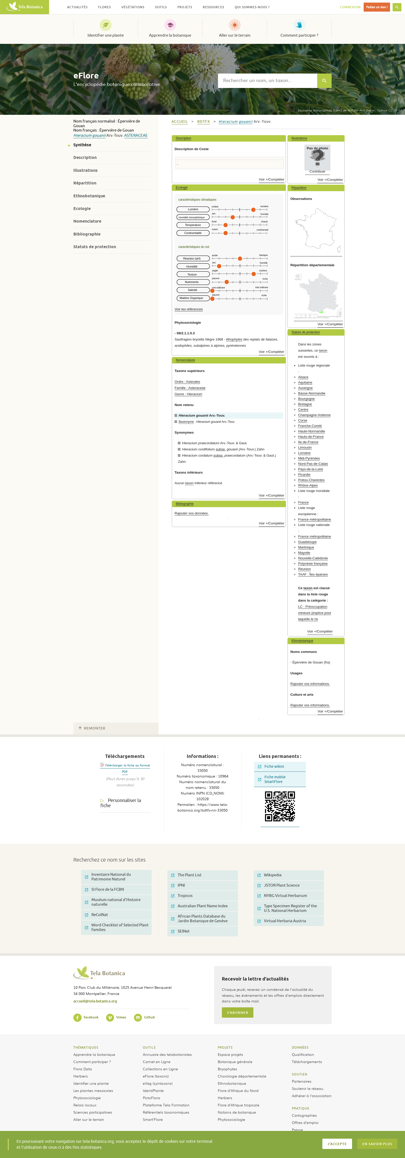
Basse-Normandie (311, 393)
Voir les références (189, 309)
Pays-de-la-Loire (310, 469)
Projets (225, 1047)
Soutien (299, 1074)
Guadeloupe (307, 542)
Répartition (84, 183)
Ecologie (82, 208)
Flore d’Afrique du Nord (238, 1090)
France (303, 502)
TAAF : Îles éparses (313, 574)
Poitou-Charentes (311, 480)
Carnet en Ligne (156, 1061)
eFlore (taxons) (156, 1076)
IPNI (178, 885)
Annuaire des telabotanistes (167, 1054)
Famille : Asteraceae (190, 388)
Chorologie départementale (242, 1076)
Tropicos (182, 895)
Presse (297, 1129)
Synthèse (82, 144)
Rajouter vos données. (192, 513)
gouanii (99, 135)
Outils (149, 1047)
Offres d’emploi (305, 1122)
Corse (302, 420)
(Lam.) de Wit (325, 110)
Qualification (303, 1054)
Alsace (303, 377)
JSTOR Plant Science (279, 885)
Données (300, 1047)
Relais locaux (84, 1104)
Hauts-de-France (311, 437)
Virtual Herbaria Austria (282, 921)
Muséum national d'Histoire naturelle (113, 902)
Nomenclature (87, 221)
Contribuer (317, 171)
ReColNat (96, 914)
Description (85, 157)
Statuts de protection (94, 246)
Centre (303, 409)
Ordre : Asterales (187, 382)
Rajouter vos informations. (310, 684)
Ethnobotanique (89, 195)
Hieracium (82, 135)
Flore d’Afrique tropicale (238, 1104)
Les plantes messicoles (93, 1090)
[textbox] (267, 81)
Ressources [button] (213, 7)
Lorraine (304, 453)
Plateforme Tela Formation (166, 1104)
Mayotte (304, 553)
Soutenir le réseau (307, 1088)
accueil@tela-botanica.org (95, 1001)
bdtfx (203, 121)
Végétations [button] (132, 7)
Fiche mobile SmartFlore (272, 779)
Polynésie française (313, 563)
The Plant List (186, 875)
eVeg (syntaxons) (158, 1083)
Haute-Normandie (311, 431)
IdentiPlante (153, 1090)
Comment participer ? (299, 35)
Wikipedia (270, 875)
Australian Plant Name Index (199, 906)
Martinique (306, 547)
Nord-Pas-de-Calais (313, 464)
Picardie (304, 474)
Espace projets (230, 1054)
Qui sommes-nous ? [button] (252, 7)
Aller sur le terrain (235, 35)
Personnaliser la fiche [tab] (120, 803)
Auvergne (305, 388)
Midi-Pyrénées (309, 458)
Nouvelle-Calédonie (313, 558)
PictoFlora (151, 1097)
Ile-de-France (308, 442)
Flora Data (82, 1068)
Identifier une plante (106, 35)
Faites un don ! (376, 7)
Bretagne (305, 404)
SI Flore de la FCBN (104, 889)
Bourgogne (306, 399)
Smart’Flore (153, 1119)
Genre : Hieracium (188, 394)
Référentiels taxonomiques (166, 1112)
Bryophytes (227, 1068)
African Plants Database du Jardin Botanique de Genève (199, 919)
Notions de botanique (237, 1112)
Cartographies (304, 1115)
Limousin (305, 447)
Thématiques (85, 1047)
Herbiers (80, 1076)
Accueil (180, 121)
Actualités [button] (77, 7)
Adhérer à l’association (312, 1095)
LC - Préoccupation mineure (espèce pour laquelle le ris (314, 613)
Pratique (300, 1108)
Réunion (304, 569)
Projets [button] (184, 7)
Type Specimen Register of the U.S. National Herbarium (287, 908)
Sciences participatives (92, 1112)
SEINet (180, 931)
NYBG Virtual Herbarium (282, 895)
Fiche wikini (271, 766)
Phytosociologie (87, 1097)
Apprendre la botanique (170, 35)
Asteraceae (136, 135)
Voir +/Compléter (271, 179)
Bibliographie (86, 234)
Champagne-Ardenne (314, 415)
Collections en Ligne (160, 1068)
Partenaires (301, 1081)
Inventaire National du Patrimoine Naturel (108, 877)
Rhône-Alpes (308, 485)
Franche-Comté (310, 426)
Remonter (92, 728)
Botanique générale (235, 1061)
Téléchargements (307, 1061)
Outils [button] (161, 7)
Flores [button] (104, 7)
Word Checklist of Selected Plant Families (117, 927)
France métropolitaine (314, 519)
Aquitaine (305, 382)
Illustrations (85, 170)
